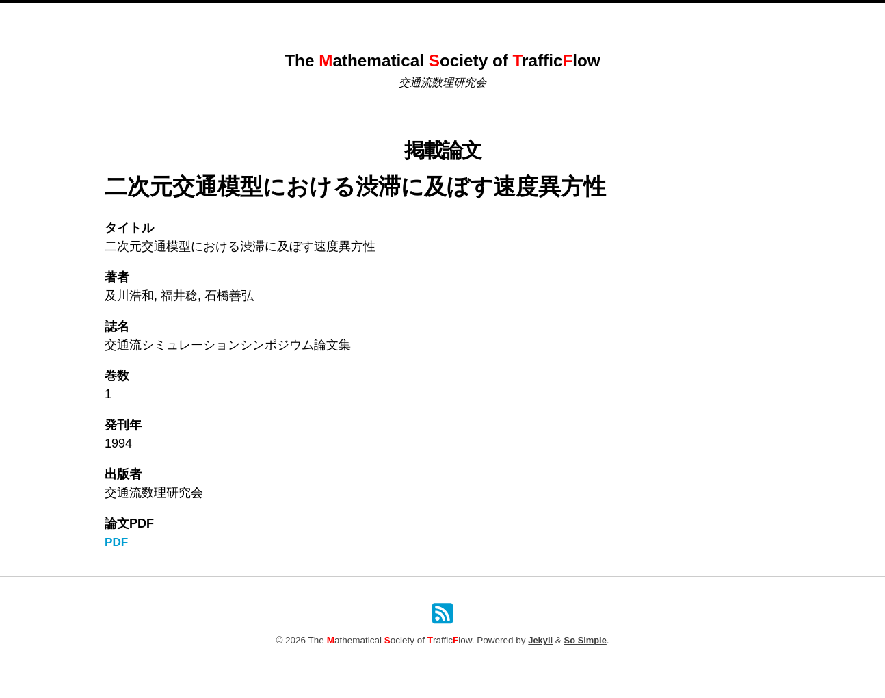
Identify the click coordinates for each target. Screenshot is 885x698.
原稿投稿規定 (543, 17)
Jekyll (540, 641)
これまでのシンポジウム (374, 17)
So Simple (586, 641)
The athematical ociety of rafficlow (442, 59)
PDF (117, 542)
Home (292, 17)
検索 (597, 17)
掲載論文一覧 (470, 17)
